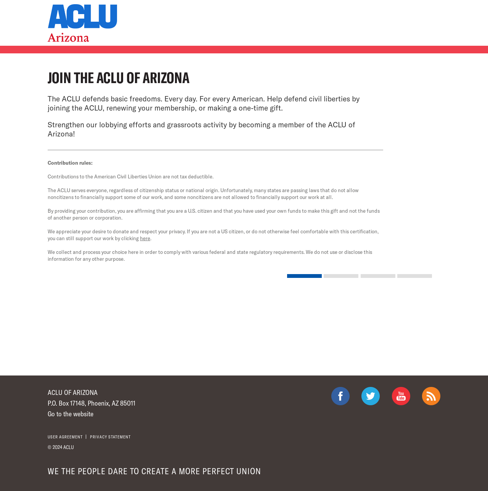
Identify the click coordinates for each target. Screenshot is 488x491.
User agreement (65, 436)
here (145, 238)
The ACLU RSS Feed (431, 396)
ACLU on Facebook (340, 396)
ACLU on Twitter (370, 396)
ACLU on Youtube (401, 396)
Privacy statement (110, 436)
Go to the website (70, 413)
